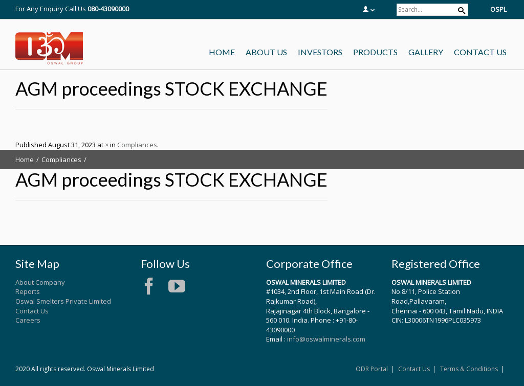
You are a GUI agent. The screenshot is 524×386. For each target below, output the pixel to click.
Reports (27, 291)
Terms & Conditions (469, 369)
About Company (40, 282)
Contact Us (32, 310)
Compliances (137, 144)
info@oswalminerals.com (326, 339)
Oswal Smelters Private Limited (63, 301)
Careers (27, 320)
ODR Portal (372, 369)
